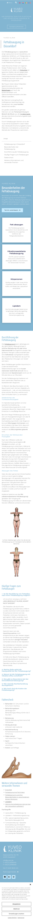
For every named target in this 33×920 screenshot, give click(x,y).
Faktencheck (8, 157)
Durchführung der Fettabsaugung (16, 152)
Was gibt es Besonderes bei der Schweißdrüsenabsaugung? (15, 679)
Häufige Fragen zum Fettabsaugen (16, 155)
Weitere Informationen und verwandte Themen (13, 161)
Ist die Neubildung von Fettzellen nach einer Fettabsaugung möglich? (16, 594)
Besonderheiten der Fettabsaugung (11, 148)
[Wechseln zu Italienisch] (26, 3)
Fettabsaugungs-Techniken (15, 792)
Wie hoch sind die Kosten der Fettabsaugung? (14, 689)
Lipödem (8, 802)
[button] (30, 884)
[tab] (18, 790)
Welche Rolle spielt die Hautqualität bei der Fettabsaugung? (16, 670)
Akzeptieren (16, 904)
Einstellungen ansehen (16, 914)
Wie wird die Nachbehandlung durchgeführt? (15, 684)
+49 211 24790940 (10, 862)
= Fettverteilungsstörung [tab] (17, 815)
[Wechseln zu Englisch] (19, 3)
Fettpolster (23, 70)
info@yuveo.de (8, 860)
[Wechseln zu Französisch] (29, 3)
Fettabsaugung (9, 344)
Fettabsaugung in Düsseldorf (14, 144)
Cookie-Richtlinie (12, 917)
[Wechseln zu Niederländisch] (23, 3)
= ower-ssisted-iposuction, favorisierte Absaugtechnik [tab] (17, 819)
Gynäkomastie (25, 114)
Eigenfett (8, 790)
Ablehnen (16, 909)
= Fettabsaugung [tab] (15, 813)
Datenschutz (21, 917)
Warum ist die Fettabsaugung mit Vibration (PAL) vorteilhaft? (16, 675)
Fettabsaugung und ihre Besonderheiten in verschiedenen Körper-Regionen (17, 797)
